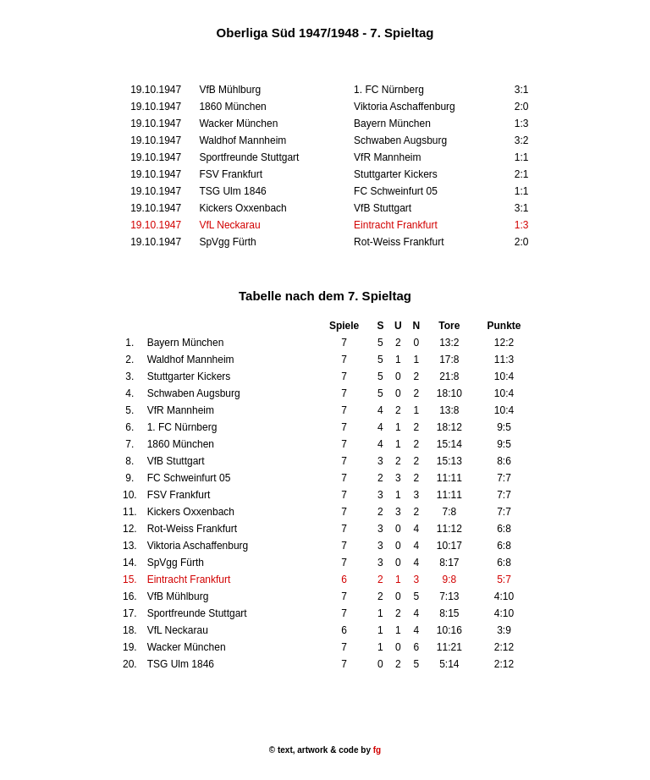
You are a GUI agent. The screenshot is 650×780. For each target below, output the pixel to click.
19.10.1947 (155, 225)
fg (376, 750)
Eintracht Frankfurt (396, 225)
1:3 (522, 225)
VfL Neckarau (229, 225)
